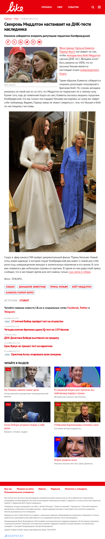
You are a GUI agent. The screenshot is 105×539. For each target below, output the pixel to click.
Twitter (84, 308)
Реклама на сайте (25, 488)
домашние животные (32, 286)
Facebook (73, 308)
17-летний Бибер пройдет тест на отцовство (33, 321)
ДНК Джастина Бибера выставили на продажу (31, 338)
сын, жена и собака (80, 271)
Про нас (8, 488)
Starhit (24, 300)
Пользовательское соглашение (19, 492)
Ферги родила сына (65, 460)
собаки (10, 286)
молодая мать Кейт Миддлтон (83, 55)
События (73, 7)
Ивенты (42, 488)
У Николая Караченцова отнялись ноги (76, 425)
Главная (8, 18)
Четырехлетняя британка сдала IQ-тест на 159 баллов (36, 329)
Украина (46, 7)
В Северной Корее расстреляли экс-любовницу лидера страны (74, 391)
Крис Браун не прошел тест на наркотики (28, 346)
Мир (59, 7)
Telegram (9, 312)
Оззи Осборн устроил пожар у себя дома (24, 426)
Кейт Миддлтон (81, 286)
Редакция (55, 488)
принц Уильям (59, 286)
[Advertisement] (27, 456)
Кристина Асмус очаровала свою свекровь (32, 354)
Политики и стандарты (76, 488)
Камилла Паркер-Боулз (20, 292)
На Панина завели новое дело (21, 390)
